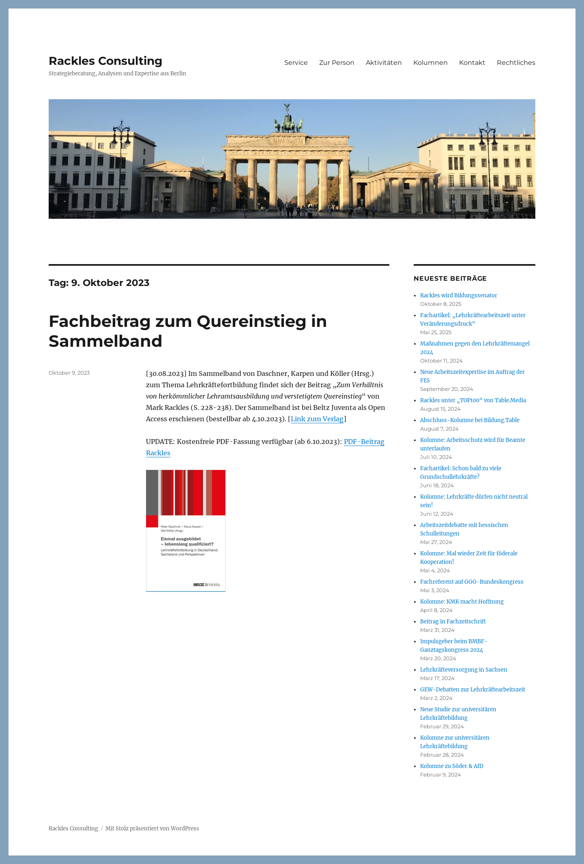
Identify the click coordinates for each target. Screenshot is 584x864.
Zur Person (336, 62)
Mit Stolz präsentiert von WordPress (152, 828)
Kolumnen (430, 62)
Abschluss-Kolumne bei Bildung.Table (470, 420)
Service (296, 62)
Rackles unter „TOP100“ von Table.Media (473, 400)
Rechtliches (516, 62)
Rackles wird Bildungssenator (458, 295)
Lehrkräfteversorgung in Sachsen (463, 669)
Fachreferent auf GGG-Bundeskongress (472, 581)
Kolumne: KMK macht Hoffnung (462, 601)
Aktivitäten (384, 62)
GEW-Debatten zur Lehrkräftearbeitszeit (472, 689)
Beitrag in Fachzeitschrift (453, 621)
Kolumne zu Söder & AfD (451, 766)
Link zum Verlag (317, 419)
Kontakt (472, 62)
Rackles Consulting (106, 61)
